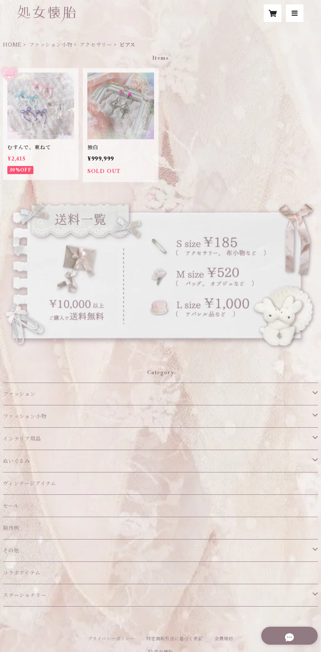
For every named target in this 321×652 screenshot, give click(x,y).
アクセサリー (96, 44)
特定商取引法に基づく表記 (174, 638)
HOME (12, 44)
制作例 (11, 528)
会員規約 (224, 638)
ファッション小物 (50, 44)
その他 (11, 550)
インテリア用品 (22, 438)
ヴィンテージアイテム (29, 483)
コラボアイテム (21, 573)
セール (11, 505)
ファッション (19, 394)
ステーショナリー (24, 595)
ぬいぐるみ (16, 461)
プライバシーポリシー (111, 638)
